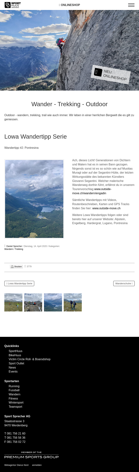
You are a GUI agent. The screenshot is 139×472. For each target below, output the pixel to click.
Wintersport (16, 402)
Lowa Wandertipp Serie (20, 283)
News (12, 367)
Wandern (14, 394)
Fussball (14, 390)
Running (14, 386)
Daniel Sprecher (14, 246)
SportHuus (15, 351)
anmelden (37, 465)
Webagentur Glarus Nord (16, 465)
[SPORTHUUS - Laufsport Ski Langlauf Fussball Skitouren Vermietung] (13, 4)
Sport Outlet (16, 363)
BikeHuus (15, 355)
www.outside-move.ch (106, 208)
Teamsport (15, 406)
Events (13, 371)
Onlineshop (69, 5)
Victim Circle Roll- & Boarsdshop (29, 359)
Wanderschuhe (123, 283)
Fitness (13, 398)
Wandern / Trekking (13, 249)
